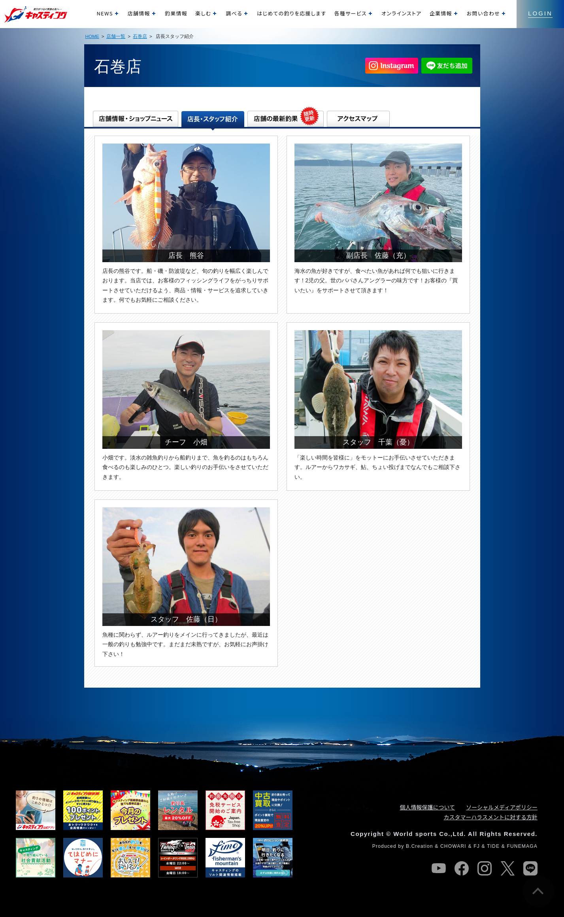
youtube (439, 868)
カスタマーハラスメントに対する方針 (491, 817)
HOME (92, 36)
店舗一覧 (115, 36)
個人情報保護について (427, 807)
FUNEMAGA (522, 846)
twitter (507, 868)
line (530, 868)
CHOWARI (453, 846)
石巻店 (140, 36)
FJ (476, 846)
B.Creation (419, 846)
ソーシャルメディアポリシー (502, 807)
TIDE (493, 846)
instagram (484, 868)
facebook (462, 868)
